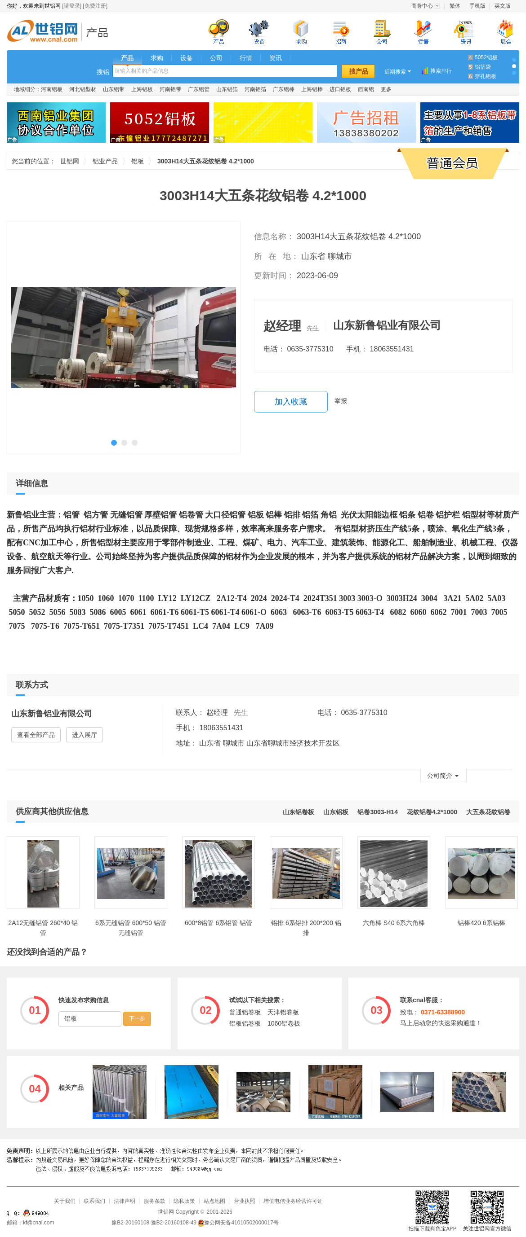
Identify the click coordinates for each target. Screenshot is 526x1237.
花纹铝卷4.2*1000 (432, 812)
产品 (127, 57)
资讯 (275, 57)
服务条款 (154, 1201)
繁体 (455, 6)
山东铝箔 (227, 89)
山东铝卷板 (298, 812)
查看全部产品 (36, 734)
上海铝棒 (312, 89)
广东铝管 (199, 89)
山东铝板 (335, 812)
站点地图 (214, 1201)
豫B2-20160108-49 (173, 1222)
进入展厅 (84, 734)
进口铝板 (340, 89)
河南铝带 (170, 89)
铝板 (137, 161)
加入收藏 (291, 401)
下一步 (137, 1018)
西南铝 (366, 89)
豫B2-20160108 (130, 1222)
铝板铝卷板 (245, 1023)
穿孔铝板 (485, 76)
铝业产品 (100, 32)
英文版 (503, 6)
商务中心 (422, 6)
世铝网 (45, 32)
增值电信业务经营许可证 (293, 1201)
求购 (157, 57)
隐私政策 (184, 1201)
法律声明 (124, 1201)
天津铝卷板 (283, 1012)
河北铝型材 (82, 89)
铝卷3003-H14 (377, 812)
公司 (216, 57)
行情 (246, 57)
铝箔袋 (483, 67)
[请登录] (71, 6)
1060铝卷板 (283, 1023)
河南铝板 (51, 89)
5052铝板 (486, 57)
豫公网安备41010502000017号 (238, 1222)
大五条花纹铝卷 (488, 812)
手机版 (477, 6)
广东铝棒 (283, 89)
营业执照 (244, 1201)
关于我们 (65, 1201)
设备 (186, 57)
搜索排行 (441, 71)
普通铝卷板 (245, 1012)
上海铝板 (142, 89)
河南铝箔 (255, 89)
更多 (386, 89)
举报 (340, 400)
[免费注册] (95, 6)
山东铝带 (114, 89)
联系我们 (94, 1201)
